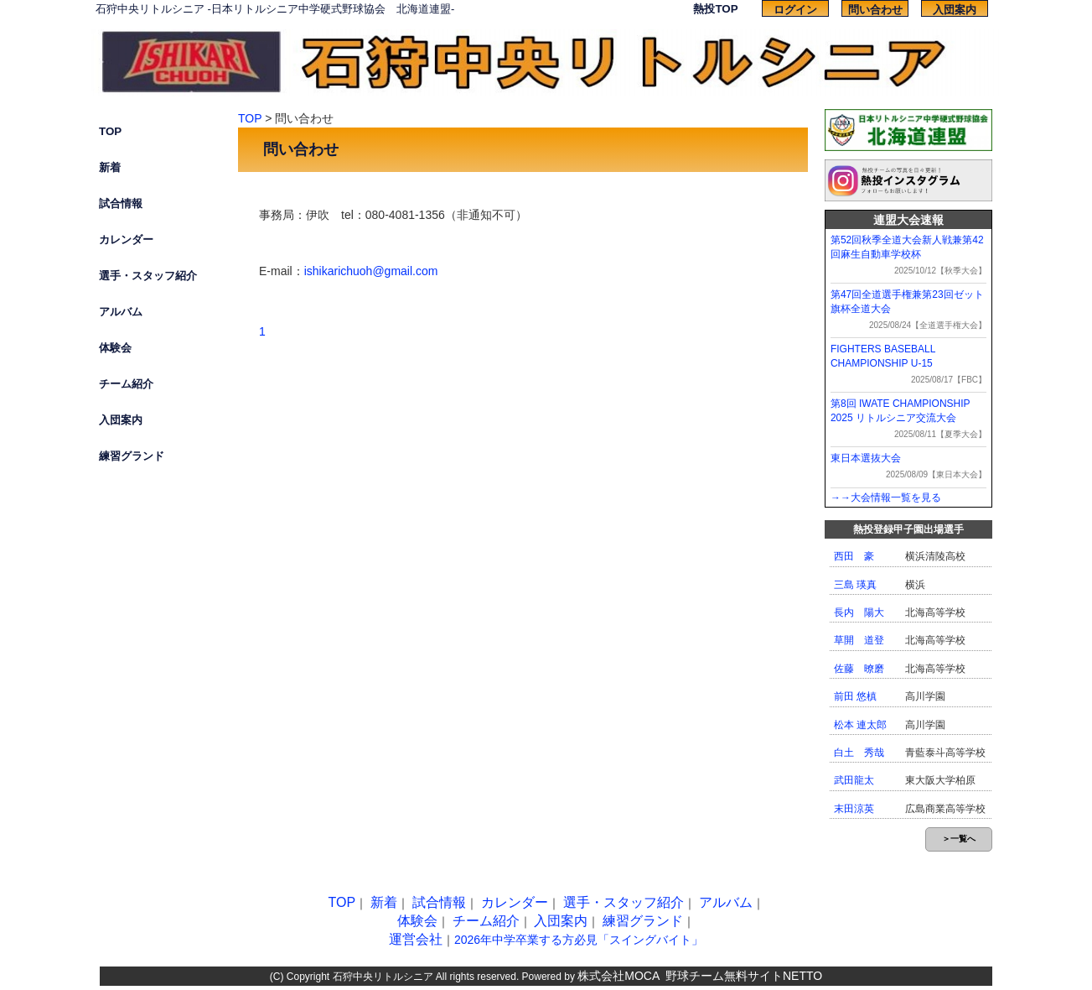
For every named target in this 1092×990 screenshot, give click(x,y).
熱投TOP (715, 9)
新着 (110, 167)
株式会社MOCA (618, 975)
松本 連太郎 (860, 725)
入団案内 (954, 9)
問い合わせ (875, 9)
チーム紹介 (126, 384)
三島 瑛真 (855, 585)
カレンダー (126, 239)
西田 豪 (854, 556)
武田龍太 (854, 780)
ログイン (795, 9)
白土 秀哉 (859, 752)
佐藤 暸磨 (859, 669)
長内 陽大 (859, 612)
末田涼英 (854, 809)
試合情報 (120, 203)
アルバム (120, 311)
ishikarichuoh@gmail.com (371, 271)
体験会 (115, 347)
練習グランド (131, 456)
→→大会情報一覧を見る (886, 497)
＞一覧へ (959, 838)
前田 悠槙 (855, 696)
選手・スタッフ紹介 (148, 275)
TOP (110, 131)
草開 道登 (859, 640)
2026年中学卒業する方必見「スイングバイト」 (578, 939)
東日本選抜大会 (866, 458)
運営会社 (415, 939)
